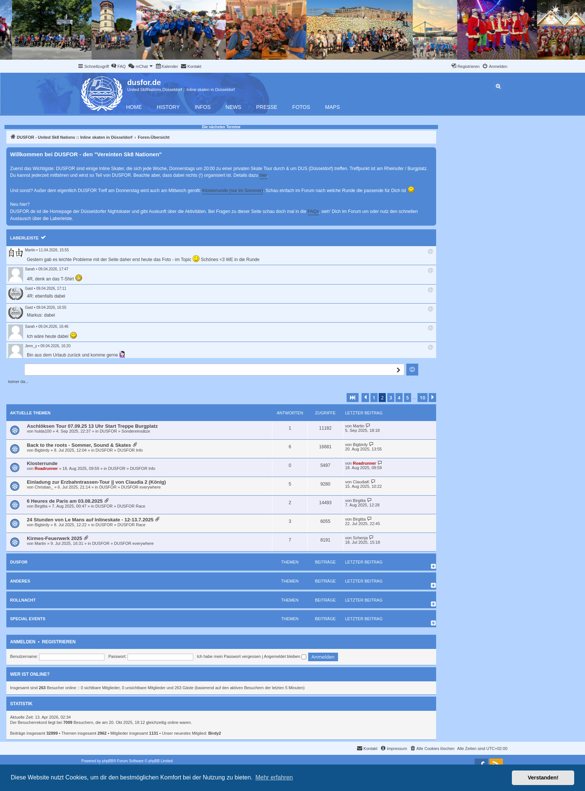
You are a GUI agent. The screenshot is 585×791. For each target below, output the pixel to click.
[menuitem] (118, 66)
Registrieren (59, 641)
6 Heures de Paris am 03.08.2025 (65, 501)
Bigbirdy (42, 450)
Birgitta (41, 506)
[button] (353, 397)
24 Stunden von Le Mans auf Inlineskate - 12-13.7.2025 (90, 519)
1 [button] (374, 397)
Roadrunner (46, 468)
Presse (267, 107)
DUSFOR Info (130, 450)
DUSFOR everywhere (141, 487)
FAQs (313, 211)
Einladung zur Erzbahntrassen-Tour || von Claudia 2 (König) (96, 482)
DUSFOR (108, 431)
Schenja (360, 538)
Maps (332, 107)
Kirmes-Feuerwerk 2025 (54, 538)
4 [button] (399, 397)
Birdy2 (214, 733)
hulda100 (43, 431)
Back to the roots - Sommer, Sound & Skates (79, 445)
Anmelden (22, 641)
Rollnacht (22, 600)
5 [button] (407, 397)
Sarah (30, 269)
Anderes (20, 581)
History (168, 107)
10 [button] (422, 397)
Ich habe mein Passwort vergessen (229, 656)
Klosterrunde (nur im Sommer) (232, 190)
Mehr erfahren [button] (274, 777)
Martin (30, 250)
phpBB (107, 761)
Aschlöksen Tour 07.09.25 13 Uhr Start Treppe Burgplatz (92, 426)
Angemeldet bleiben (285, 656)
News (233, 107)
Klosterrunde (42, 463)
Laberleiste (24, 238)
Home (134, 107)
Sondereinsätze (136, 431)
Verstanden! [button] (543, 778)
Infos (203, 107)
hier (263, 175)
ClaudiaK (361, 482)
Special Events (28, 618)
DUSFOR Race (131, 506)
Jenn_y (31, 346)
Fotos (301, 107)
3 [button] (391, 397)
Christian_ (44, 487)
